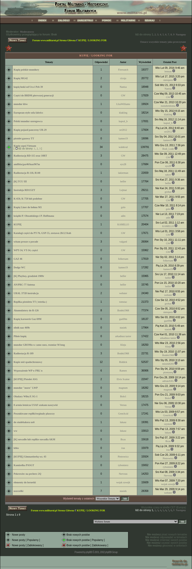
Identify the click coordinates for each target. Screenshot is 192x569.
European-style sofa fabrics (28, 112)
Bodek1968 (123, 310)
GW (123, 95)
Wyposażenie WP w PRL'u (28, 370)
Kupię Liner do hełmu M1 (28, 207)
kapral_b (123, 121)
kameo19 (123, 138)
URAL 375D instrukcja (26, 293)
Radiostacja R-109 (24, 353)
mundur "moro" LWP (26, 387)
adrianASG (168, 381)
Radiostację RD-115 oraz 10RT (30, 155)
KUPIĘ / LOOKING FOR (92, 40)
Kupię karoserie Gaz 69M (27, 319)
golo (123, 207)
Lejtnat (123, 190)
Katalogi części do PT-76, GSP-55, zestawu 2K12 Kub (42, 233)
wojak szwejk (123, 482)
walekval (123, 147)
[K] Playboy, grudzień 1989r (29, 276)
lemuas (168, 71)
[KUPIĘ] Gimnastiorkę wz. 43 (30, 456)
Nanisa (123, 86)
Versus (123, 405)
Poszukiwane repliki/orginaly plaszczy (34, 413)
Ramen (123, 370)
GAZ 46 (18, 258)
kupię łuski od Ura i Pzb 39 (28, 86)
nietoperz (168, 80)
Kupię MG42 (21, 78)
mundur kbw (21, 104)
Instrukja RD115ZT (24, 190)
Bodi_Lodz (168, 148)
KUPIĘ (18, 224)
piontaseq (168, 372)
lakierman (123, 172)
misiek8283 (168, 363)
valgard (123, 241)
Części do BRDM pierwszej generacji (34, 95)
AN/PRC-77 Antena (24, 284)
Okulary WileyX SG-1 (26, 396)
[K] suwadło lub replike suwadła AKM (34, 439)
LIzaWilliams (123, 104)
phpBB (89, 552)
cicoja (123, 78)
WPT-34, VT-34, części (26, 250)
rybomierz (123, 465)
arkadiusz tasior (123, 336)
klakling (123, 112)
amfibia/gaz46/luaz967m (27, 164)
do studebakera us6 (24, 422)
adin (123, 215)
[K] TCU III (20, 181)
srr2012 (123, 129)
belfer (123, 181)
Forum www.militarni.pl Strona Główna (54, 40)
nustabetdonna (168, 105)
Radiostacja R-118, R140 (27, 172)
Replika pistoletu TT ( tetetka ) (30, 301)
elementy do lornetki (25, 482)
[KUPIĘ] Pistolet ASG (26, 379)
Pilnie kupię (20, 336)
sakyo (168, 174)
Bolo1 (123, 396)
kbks (16, 448)
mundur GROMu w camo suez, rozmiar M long (39, 344)
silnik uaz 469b (22, 327)
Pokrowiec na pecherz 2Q (27, 473)
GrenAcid (123, 413)
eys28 (123, 164)
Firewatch (123, 69)
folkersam (123, 258)
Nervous (123, 473)
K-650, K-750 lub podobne (28, 198)
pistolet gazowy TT (24, 138)
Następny (181, 34)
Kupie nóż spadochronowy (28, 362)
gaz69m (123, 319)
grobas (168, 191)
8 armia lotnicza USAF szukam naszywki (36, 405)
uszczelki (18, 491)
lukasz (123, 422)
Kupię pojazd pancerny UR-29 (30, 129)
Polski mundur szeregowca (28, 121)
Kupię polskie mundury (26, 69)
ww (15, 430)
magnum (123, 387)
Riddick (123, 362)
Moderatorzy (27, 31)
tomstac (123, 301)
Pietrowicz (123, 456)
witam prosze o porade (26, 241)
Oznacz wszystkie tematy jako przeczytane (163, 41)
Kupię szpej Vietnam (25, 145)
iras (123, 448)
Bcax (123, 439)
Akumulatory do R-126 (26, 310)
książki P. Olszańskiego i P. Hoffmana (34, 215)
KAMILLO (123, 224)
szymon (168, 424)
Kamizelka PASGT (24, 465)
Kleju (123, 344)
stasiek (123, 327)
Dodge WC (20, 267)
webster (123, 293)
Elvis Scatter (123, 379)
